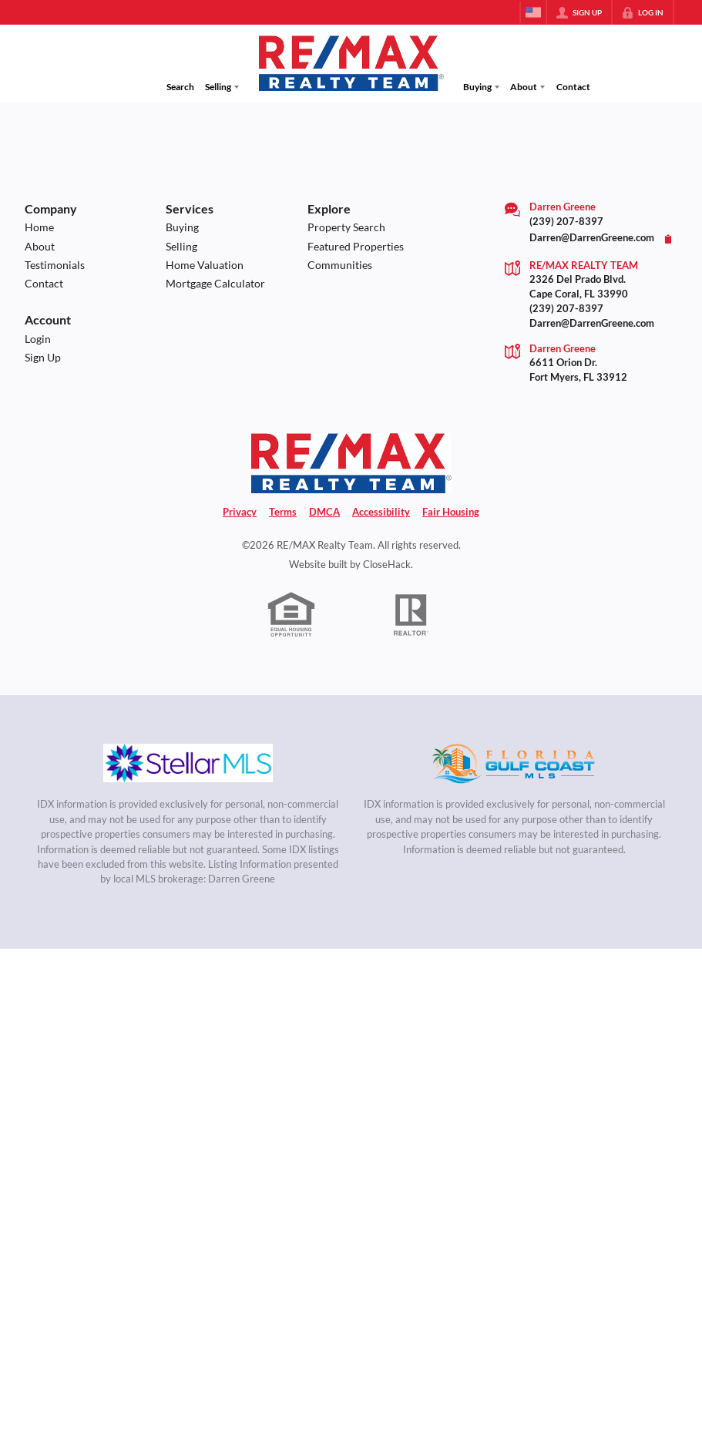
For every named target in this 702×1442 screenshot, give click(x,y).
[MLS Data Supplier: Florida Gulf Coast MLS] (514, 763)
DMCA (324, 512)
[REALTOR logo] (411, 615)
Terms (283, 512)
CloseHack (387, 564)
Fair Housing (450, 512)
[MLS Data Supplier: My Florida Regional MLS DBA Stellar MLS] (188, 763)
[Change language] (533, 12)
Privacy (240, 512)
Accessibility (381, 512)
